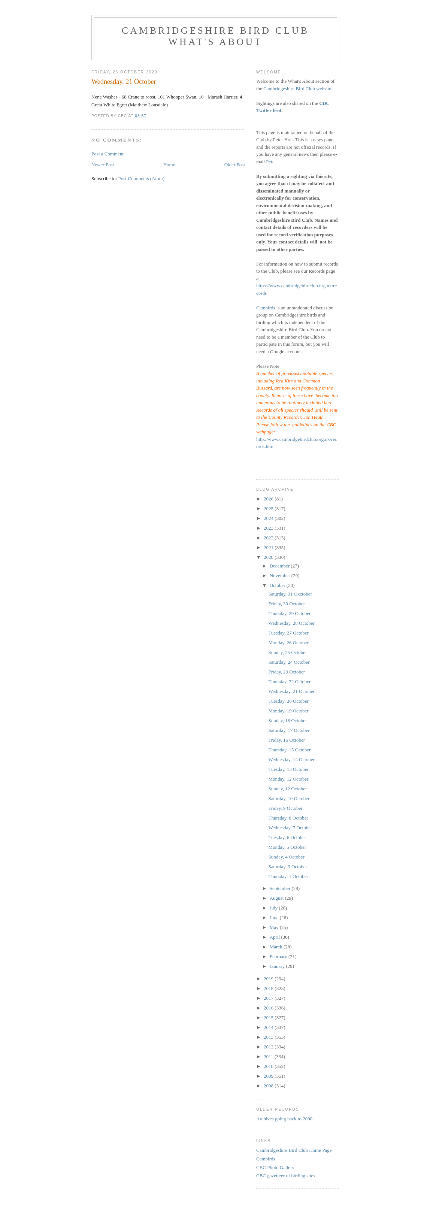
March (277, 947)
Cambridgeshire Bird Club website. (297, 88)
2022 (269, 538)
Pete (270, 161)
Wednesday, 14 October (291, 759)
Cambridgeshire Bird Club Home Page (293, 1150)
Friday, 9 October (285, 808)
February (279, 956)
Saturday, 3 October (287, 866)
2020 (269, 557)
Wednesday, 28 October (291, 623)
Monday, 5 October (287, 847)
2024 (269, 518)
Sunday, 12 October (287, 788)
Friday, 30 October (286, 603)
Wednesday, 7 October (290, 827)
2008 (269, 1086)
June (275, 917)
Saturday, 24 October (288, 662)
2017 (269, 998)
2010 (269, 1066)
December (280, 566)
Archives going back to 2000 (284, 1118)
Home (169, 164)
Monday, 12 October (288, 779)
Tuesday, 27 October (288, 633)
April (275, 937)
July (274, 908)
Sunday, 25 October (287, 652)
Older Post (234, 164)
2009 (269, 1076)
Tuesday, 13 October (288, 769)
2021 (269, 547)
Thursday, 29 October (289, 613)
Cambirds (265, 308)
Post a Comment (107, 154)
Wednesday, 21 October (291, 691)
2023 (269, 528)
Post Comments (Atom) (141, 178)
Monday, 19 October (288, 711)
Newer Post (102, 164)
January (278, 966)
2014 (269, 1027)
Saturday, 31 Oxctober (290, 594)
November (280, 575)
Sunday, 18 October (287, 720)
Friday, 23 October (286, 672)
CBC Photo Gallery (275, 1167)
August (277, 898)
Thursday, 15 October (289, 750)
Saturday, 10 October (288, 798)
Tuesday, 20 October (288, 701)
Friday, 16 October (286, 740)
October (278, 585)
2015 (269, 1017)
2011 (269, 1056)
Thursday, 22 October (289, 681)
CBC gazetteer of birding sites (285, 1175)
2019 (269, 978)
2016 (269, 1008)
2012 (269, 1047)
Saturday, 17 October (288, 730)
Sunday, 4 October (286, 857)
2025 (269, 508)
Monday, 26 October (288, 642)
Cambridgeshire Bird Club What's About (215, 36)
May (275, 927)
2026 (269, 499)
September (281, 888)
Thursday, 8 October (288, 818)
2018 (269, 988)
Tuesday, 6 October (287, 837)
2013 (269, 1037)
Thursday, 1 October (288, 876)
